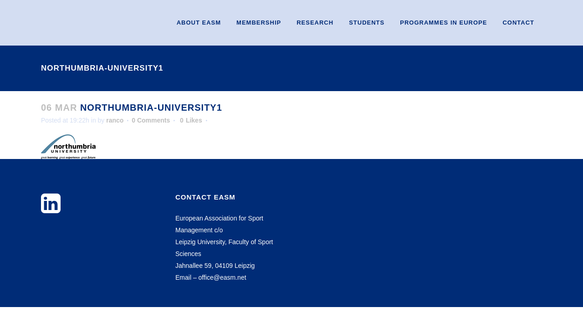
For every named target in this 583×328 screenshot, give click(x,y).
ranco (114, 120)
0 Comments (151, 120)
